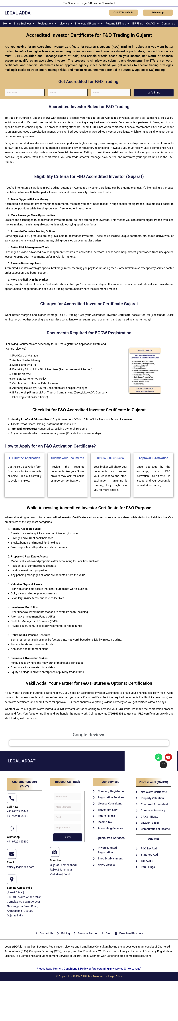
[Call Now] (11, 798)
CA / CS (152, 23)
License (66, 23)
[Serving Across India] (11, 879)
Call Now (12, 806)
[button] (24, 23)
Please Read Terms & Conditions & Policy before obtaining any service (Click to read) (89, 968)
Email (10, 862)
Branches (55, 860)
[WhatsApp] (11, 828)
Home (7, 23)
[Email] (11, 854)
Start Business (24, 23)
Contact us (168, 23)
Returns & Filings (117, 23)
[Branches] (54, 852)
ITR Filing (137, 23)
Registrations (47, 23)
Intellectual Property (89, 23)
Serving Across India (19, 887)
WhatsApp (13, 837)
